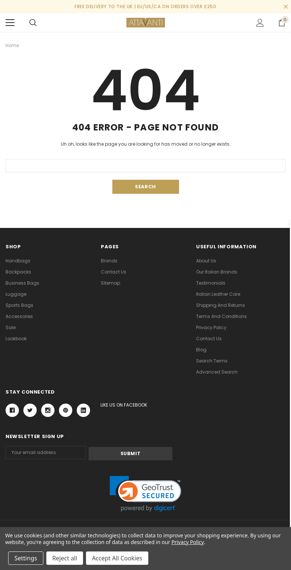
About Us (206, 261)
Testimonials (210, 283)
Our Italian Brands (216, 272)
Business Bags (22, 283)
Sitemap (110, 283)
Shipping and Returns (220, 305)
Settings (25, 558)
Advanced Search (217, 372)
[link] (145, 492)
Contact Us (113, 272)
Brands (109, 261)
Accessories (19, 316)
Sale (11, 327)
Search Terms (212, 361)
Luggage (16, 294)
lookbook (16, 338)
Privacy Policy (211, 327)
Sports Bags (19, 305)
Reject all (64, 558)
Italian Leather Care (218, 294)
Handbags (18, 261)
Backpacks (18, 272)
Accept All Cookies (117, 558)
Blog (201, 350)
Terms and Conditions (221, 316)
